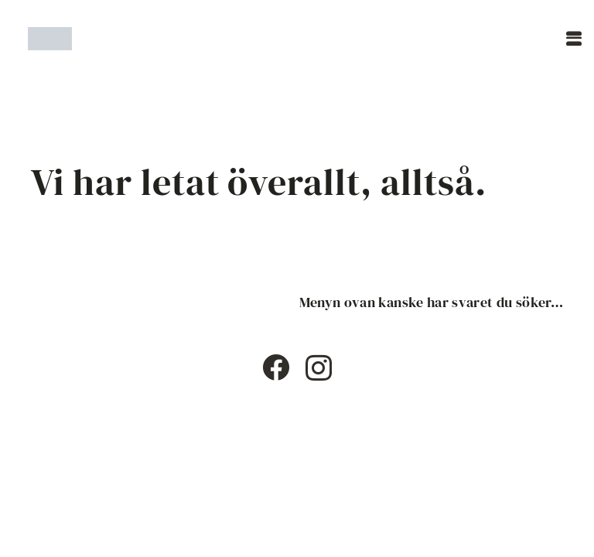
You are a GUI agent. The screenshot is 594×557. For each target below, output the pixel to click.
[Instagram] (319, 369)
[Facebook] (275, 367)
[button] (574, 38)
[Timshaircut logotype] (50, 38)
